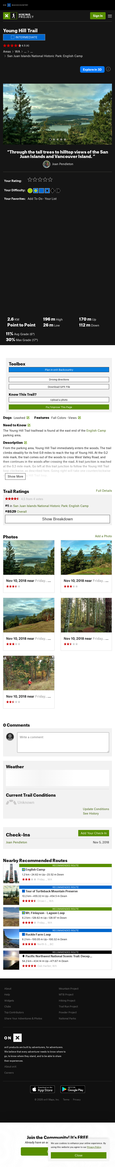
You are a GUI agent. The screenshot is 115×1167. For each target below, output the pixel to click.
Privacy (77, 1099)
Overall (22, 511)
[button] (7, 114)
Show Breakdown (57, 519)
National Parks (67, 1018)
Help (7, 994)
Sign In (98, 15)
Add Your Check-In (94, 833)
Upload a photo (59, 399)
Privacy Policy (94, 1147)
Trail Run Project (68, 1006)
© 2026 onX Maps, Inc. (47, 1099)
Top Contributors (14, 1012)
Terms (66, 1099)
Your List (51, 198)
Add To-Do (35, 198)
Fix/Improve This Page (59, 407)
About (7, 988)
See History (91, 813)
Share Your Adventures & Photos (23, 1018)
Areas (7, 51)
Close (79, 1155)
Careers (9, 1072)
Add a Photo (103, 536)
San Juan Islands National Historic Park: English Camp (45, 56)
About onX (10, 1066)
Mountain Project (68, 988)
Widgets (9, 1000)
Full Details (104, 490)
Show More (15, 476)
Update (96, 809)
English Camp (96, 430)
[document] (78, 1149)
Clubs (7, 1006)
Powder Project (68, 1012)
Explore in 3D (92, 69)
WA (17, 51)
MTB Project (66, 994)
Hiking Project (67, 1000)
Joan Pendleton (62, 164)
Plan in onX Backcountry (59, 369)
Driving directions (59, 379)
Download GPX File (59, 386)
